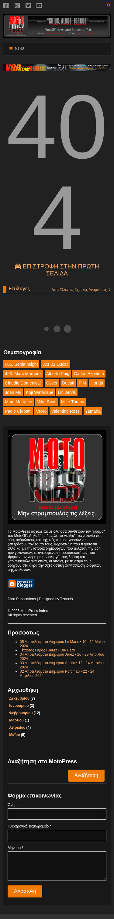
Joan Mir (13, 392)
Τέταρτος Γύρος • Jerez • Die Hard (47, 650)
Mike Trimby (72, 401)
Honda (97, 383)
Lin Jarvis (67, 392)
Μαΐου (14, 735)
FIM (82, 383)
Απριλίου (17, 727)
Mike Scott (47, 401)
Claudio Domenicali (23, 383)
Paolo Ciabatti (18, 411)
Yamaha (93, 411)
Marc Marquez (18, 401)
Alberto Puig (57, 373)
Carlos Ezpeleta (89, 373)
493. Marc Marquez (23, 373)
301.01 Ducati (55, 364)
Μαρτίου (16, 720)
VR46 (41, 411)
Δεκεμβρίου (19, 698)
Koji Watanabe (40, 392)
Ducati (68, 383)
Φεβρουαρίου (21, 713)
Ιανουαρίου (19, 706)
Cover (51, 383)
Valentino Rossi (65, 411)
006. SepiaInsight (21, 364)
